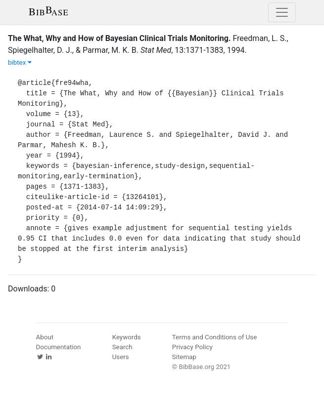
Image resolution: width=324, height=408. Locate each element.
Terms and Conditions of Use (214, 337)
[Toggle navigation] (282, 12)
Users (120, 357)
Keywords (126, 337)
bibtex (20, 62)
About (45, 337)
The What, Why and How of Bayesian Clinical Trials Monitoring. (119, 38)
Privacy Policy (192, 347)
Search (122, 347)
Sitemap (184, 357)
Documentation (58, 347)
